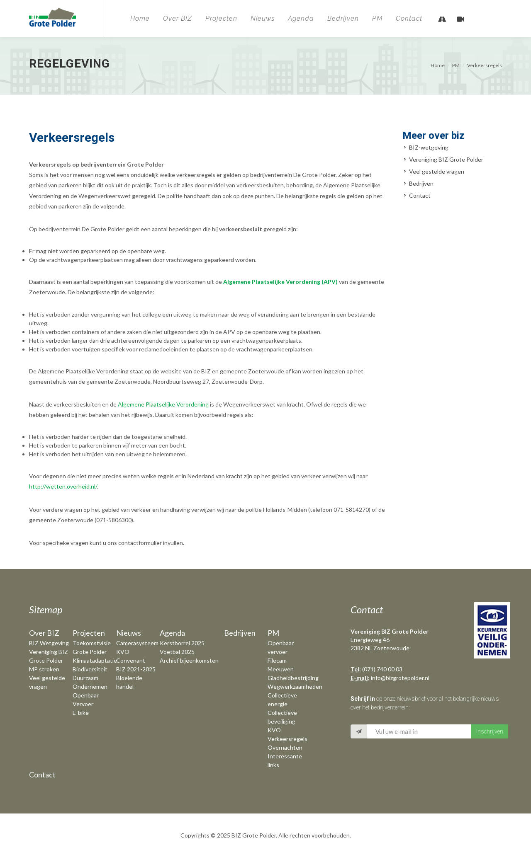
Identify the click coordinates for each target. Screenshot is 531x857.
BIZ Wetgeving (49, 642)
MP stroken (44, 669)
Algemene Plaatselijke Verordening (163, 404)
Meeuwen (281, 669)
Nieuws (263, 18)
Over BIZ (177, 18)
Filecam (277, 660)
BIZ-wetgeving (428, 147)
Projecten (221, 18)
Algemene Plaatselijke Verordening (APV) (280, 281)
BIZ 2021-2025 (136, 669)
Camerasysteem (137, 642)
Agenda (301, 18)
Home (140, 18)
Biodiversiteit (90, 669)
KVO (122, 651)
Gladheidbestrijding (293, 677)
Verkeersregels (484, 65)
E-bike (81, 712)
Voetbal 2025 (177, 651)
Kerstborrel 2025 (182, 642)
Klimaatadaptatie (95, 660)
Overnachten (285, 747)
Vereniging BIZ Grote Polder (446, 159)
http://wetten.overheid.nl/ (63, 486)
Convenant (130, 660)
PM (377, 18)
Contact (409, 18)
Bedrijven (343, 18)
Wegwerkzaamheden (295, 686)
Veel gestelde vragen (436, 171)
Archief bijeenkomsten (189, 660)
